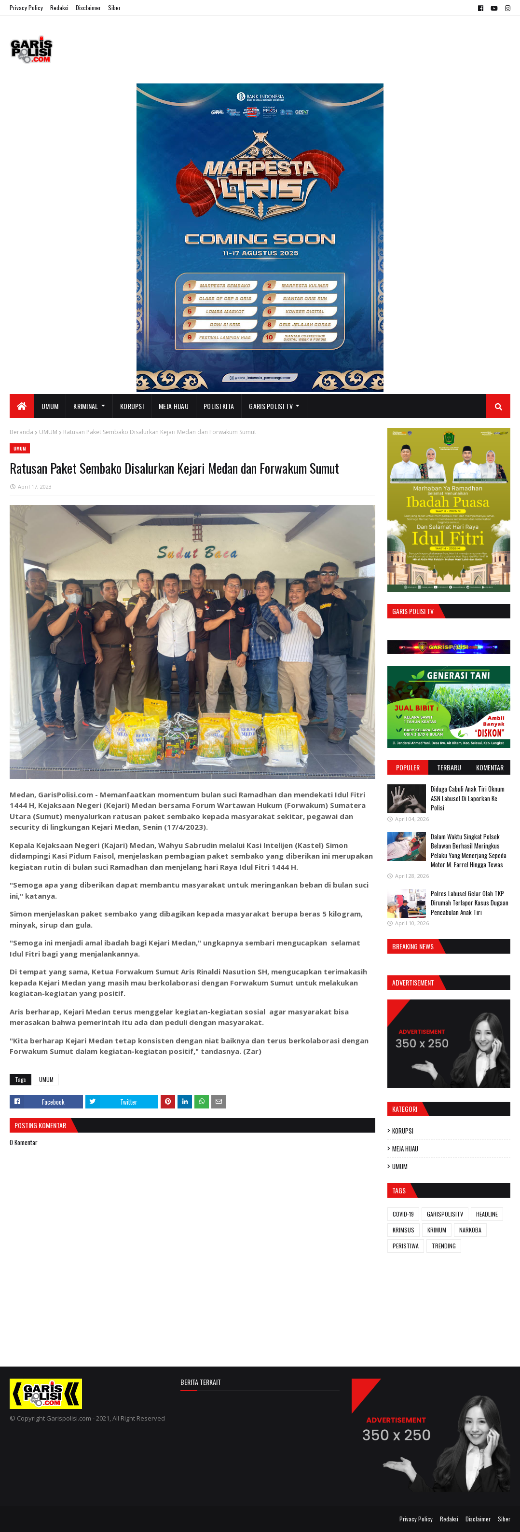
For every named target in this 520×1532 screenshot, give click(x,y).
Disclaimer (88, 7)
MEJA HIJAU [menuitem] (174, 406)
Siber (114, 7)
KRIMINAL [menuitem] (85, 406)
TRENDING (444, 1246)
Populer (408, 767)
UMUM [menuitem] (49, 406)
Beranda (21, 432)
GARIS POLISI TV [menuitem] (271, 406)
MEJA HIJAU (405, 1148)
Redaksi (59, 7)
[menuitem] (22, 406)
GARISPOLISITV (445, 1214)
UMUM (48, 432)
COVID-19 (403, 1214)
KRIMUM (436, 1230)
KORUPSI (402, 1130)
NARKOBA (470, 1230)
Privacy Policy (26, 7)
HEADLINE (487, 1214)
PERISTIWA (406, 1246)
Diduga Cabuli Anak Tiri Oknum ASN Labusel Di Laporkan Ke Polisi (468, 798)
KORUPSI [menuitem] (132, 406)
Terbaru (449, 767)
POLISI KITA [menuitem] (219, 406)
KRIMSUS (403, 1230)
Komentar (490, 767)
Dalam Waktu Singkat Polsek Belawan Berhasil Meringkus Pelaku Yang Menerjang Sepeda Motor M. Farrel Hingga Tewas (468, 851)
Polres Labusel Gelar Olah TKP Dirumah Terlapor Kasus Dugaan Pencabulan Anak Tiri (469, 903)
